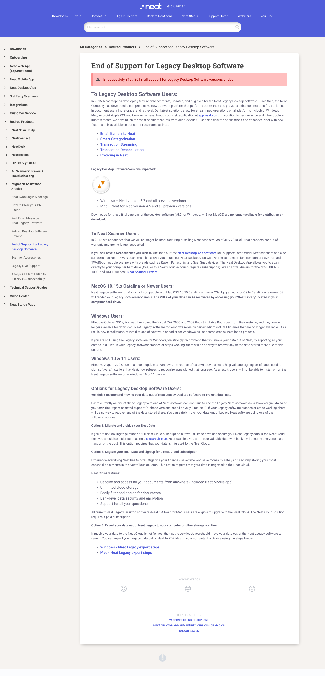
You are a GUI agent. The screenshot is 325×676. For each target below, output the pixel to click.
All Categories (91, 47)
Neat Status (190, 16)
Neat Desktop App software (197, 253)
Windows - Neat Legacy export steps (130, 547)
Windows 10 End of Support (189, 620)
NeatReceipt (20, 155)
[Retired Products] (123, 47)
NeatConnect (21, 138)
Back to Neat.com (159, 16)
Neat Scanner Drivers (142, 272)
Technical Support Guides (28, 287)
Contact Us (98, 16)
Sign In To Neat (126, 16)
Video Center (19, 296)
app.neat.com (208, 115)
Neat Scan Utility (23, 130)
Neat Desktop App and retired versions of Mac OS (189, 625)
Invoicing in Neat (114, 155)
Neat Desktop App (23, 88)
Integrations (19, 105)
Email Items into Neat (117, 133)
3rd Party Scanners (24, 96)
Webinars (244, 16)
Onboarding (18, 58)
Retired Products (22, 122)
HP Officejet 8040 (24, 163)
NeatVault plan (156, 439)
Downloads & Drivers (66, 16)
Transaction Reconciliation (122, 150)
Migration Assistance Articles (26, 186)
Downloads (18, 49)
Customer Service (23, 113)
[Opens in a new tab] (162, 657)
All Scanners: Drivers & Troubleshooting (27, 174)
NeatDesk (18, 147)
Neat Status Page (22, 305)
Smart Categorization (117, 139)
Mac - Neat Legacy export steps (126, 552)
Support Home (218, 16)
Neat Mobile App (22, 79)
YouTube (267, 16)
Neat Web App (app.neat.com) (21, 68)
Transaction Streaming (118, 144)
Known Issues (189, 630)
